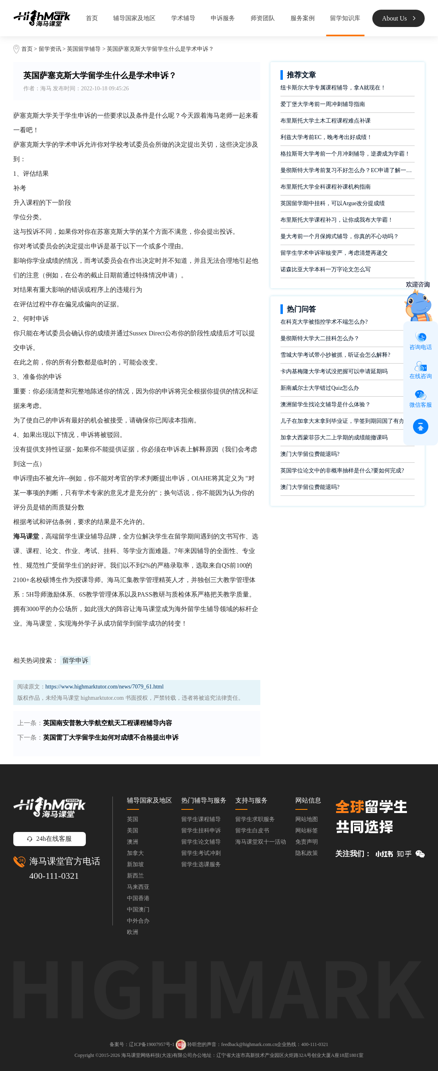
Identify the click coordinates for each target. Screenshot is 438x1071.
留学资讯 (50, 49)
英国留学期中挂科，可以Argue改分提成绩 (332, 203)
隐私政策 (306, 853)
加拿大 (135, 853)
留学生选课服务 (201, 864)
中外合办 (138, 921)
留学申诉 (75, 660)
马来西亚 (138, 887)
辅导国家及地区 (134, 18)
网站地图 (306, 819)
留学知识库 (345, 18)
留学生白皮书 (252, 831)
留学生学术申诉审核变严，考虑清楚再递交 (334, 253)
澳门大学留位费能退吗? (309, 454)
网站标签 (306, 831)
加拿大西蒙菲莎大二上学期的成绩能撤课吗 (334, 438)
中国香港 (138, 898)
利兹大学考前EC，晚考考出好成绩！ (326, 137)
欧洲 (132, 932)
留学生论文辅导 (201, 842)
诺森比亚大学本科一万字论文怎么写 (325, 269)
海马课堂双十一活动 (260, 842)
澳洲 (132, 842)
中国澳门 (138, 910)
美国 (132, 831)
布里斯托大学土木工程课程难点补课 (325, 121)
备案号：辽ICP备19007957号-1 (142, 1044)
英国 (132, 819)
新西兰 (135, 876)
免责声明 (306, 842)
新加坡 (135, 864)
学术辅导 (183, 18)
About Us (398, 18)
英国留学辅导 (84, 49)
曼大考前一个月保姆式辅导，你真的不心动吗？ (339, 236)
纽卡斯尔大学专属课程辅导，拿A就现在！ (333, 88)
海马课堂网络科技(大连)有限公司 (156, 1055)
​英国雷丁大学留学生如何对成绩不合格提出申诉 (111, 737)
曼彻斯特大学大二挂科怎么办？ (319, 338)
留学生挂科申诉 (201, 831)
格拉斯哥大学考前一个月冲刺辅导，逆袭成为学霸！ (345, 154)
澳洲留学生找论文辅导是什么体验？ (325, 404)
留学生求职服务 (255, 819)
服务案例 (303, 18)
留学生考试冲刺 (201, 853)
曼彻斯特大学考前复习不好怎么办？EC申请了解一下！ (347, 170)
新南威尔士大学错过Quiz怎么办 (319, 388)
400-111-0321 (54, 876)
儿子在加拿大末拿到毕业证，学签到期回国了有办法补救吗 (347, 421)
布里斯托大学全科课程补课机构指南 (325, 187)
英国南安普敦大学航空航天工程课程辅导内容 (107, 723)
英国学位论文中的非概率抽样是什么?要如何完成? (342, 471)
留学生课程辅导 (201, 819)
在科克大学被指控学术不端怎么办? (323, 322)
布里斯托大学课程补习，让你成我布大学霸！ (336, 220)
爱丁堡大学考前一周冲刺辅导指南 (322, 104)
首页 (92, 18)
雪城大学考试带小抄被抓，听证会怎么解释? (335, 355)
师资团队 (263, 18)
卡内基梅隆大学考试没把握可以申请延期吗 (334, 371)
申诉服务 (223, 18)
